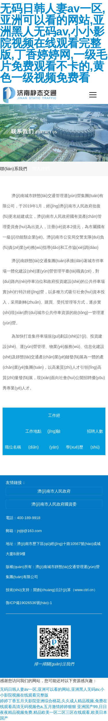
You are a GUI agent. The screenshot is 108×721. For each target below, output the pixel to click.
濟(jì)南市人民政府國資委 (53, 504)
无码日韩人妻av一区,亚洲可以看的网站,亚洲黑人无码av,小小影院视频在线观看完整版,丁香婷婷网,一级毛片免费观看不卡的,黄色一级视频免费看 (53, 43)
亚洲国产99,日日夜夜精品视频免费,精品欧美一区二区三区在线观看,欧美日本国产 (53, 712)
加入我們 (40, 168)
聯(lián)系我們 (13, 168)
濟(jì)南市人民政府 (53, 491)
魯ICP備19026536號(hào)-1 (29, 603)
